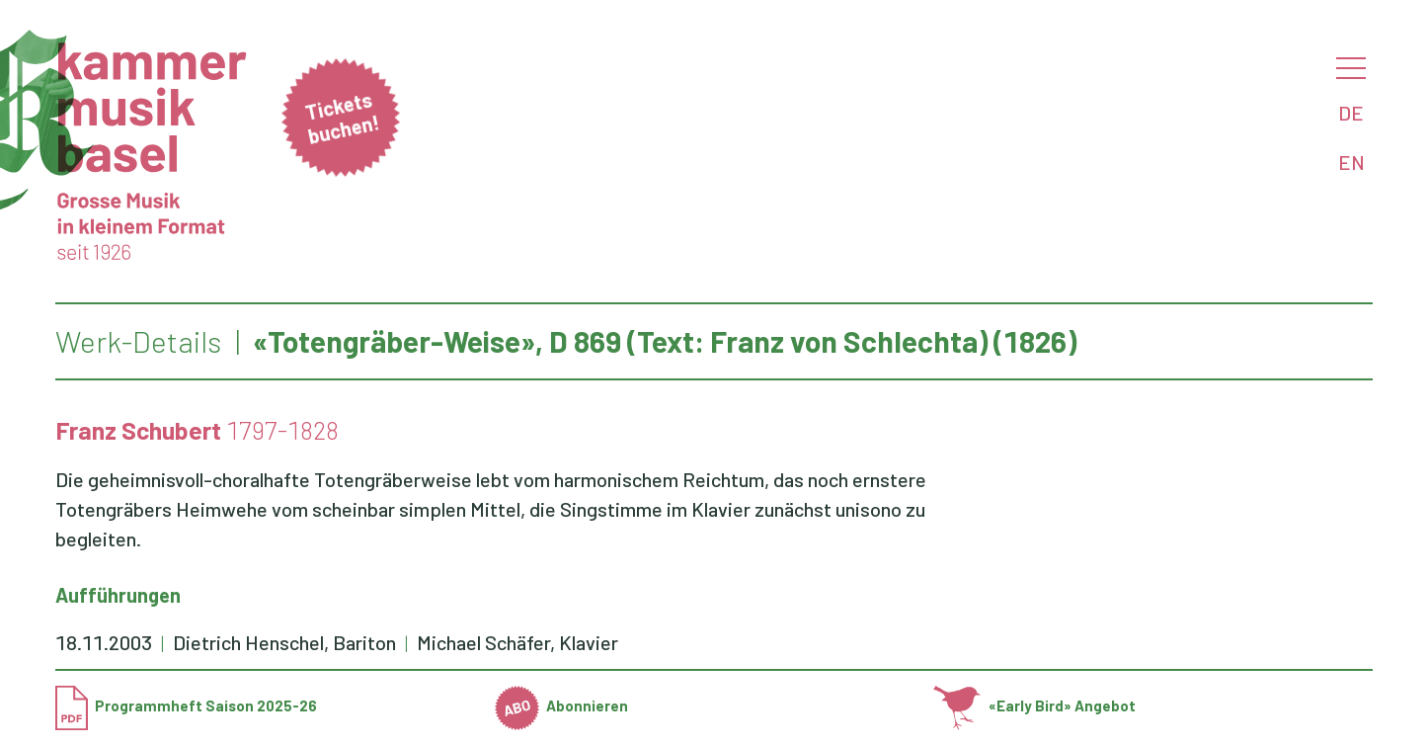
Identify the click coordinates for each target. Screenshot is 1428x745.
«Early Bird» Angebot (1034, 705)
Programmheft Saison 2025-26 (186, 705)
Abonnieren (562, 705)
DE (1351, 112)
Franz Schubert (138, 430)
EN (1351, 162)
